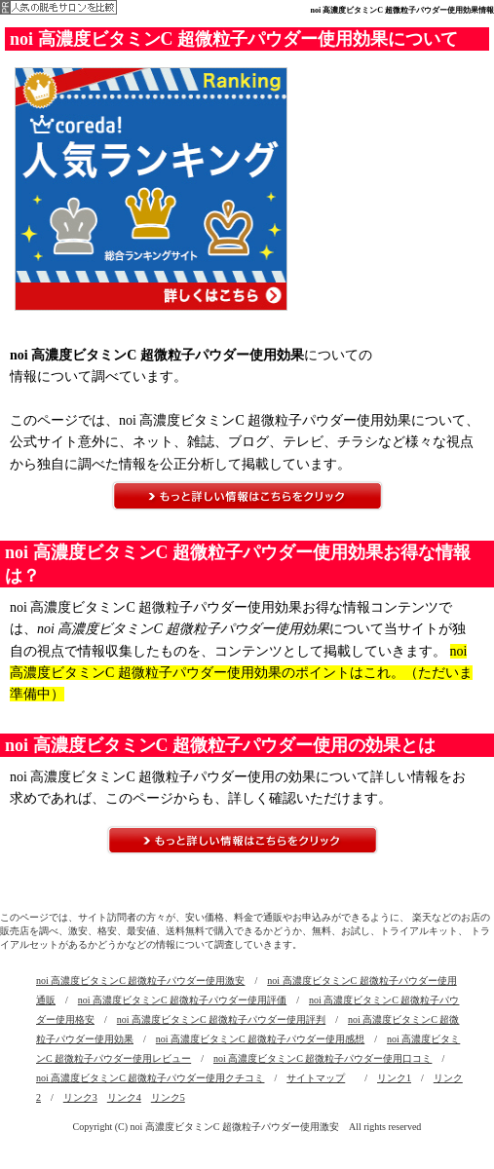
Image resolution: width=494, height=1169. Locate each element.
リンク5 (168, 1097)
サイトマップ (315, 1078)
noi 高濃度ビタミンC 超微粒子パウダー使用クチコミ (150, 1078)
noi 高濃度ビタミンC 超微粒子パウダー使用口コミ (322, 1058)
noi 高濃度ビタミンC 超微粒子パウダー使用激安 (140, 980)
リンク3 (80, 1097)
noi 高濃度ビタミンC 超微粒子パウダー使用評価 (182, 1000)
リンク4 (124, 1097)
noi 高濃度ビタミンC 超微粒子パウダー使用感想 (260, 1039)
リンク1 (394, 1078)
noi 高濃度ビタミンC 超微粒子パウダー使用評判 (221, 1019)
